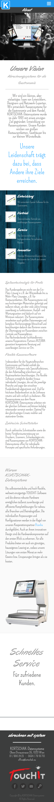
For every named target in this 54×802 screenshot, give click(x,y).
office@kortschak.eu (27, 759)
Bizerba (39, 525)
